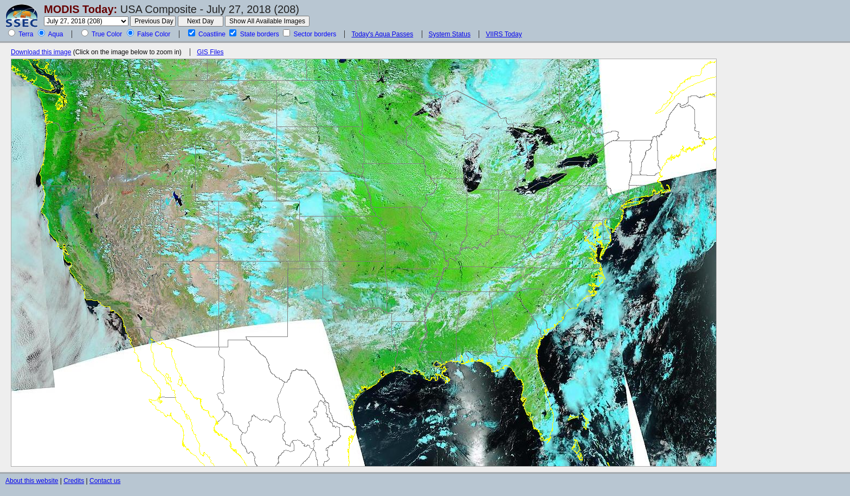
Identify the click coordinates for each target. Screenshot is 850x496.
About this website (31, 481)
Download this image (41, 52)
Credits (73, 481)
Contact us (104, 481)
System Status (450, 34)
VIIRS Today (503, 34)
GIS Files (210, 52)
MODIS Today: (80, 9)
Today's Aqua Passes (382, 34)
